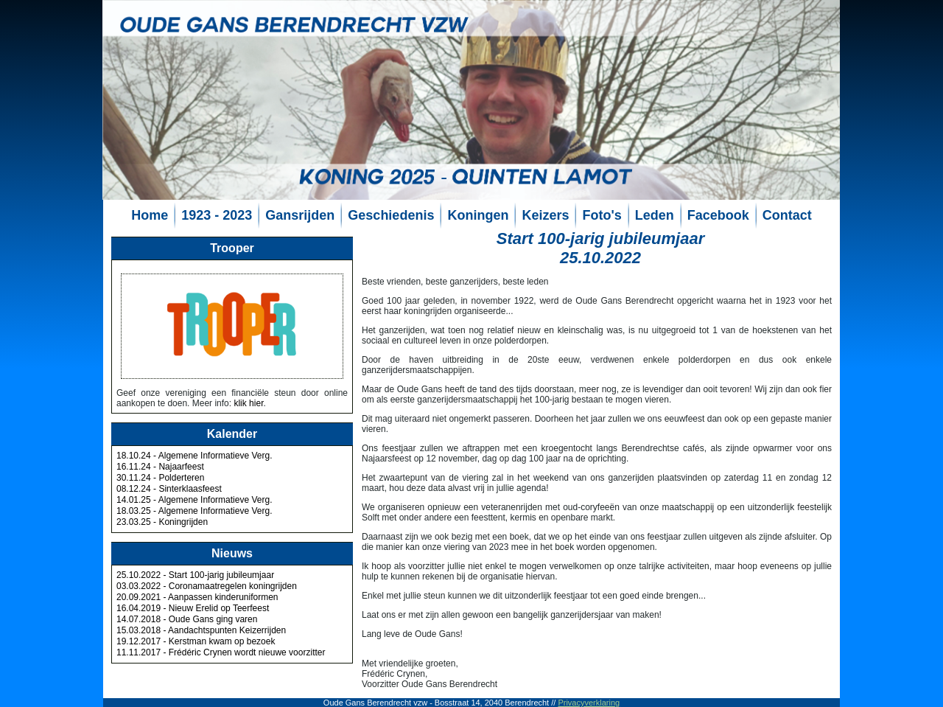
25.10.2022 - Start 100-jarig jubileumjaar (195, 575)
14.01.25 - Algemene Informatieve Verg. (194, 500)
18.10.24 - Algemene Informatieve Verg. (194, 455)
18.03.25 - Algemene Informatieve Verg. (194, 511)
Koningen (477, 215)
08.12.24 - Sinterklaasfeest (169, 489)
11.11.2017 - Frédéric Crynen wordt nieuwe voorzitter (220, 652)
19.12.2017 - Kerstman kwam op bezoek (195, 641)
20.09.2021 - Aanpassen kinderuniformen (197, 597)
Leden (654, 215)
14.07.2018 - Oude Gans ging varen (186, 619)
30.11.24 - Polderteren (160, 478)
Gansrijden (299, 215)
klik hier (248, 403)
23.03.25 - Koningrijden (162, 522)
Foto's (601, 215)
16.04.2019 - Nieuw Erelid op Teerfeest (192, 608)
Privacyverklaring (589, 702)
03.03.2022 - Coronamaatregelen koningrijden (206, 586)
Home (149, 215)
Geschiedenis (391, 215)
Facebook (718, 215)
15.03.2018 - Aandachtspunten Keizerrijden (201, 630)
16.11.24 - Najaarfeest (160, 467)
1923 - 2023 (216, 215)
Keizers (545, 215)
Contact (787, 215)
